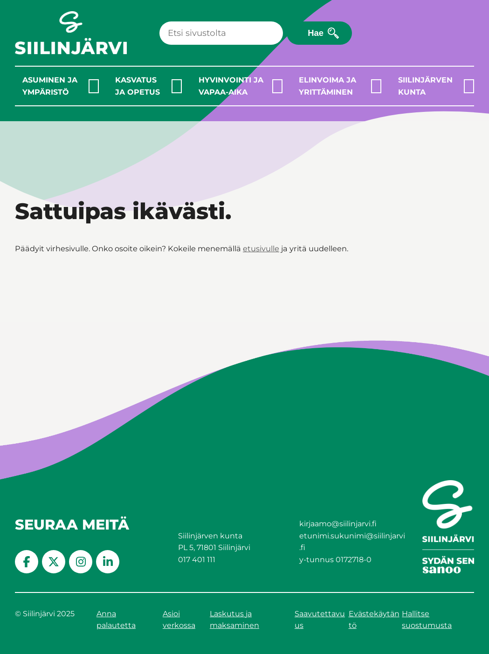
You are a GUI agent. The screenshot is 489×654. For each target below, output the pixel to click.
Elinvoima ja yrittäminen (327, 86)
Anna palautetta (116, 619)
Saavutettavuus (320, 619)
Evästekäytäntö (374, 619)
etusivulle (261, 248)
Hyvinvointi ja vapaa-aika (231, 86)
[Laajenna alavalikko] (94, 86)
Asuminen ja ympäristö (49, 86)
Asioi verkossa (179, 619)
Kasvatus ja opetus (137, 86)
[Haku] (221, 33)
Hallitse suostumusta (427, 619)
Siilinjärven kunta (425, 86)
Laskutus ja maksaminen (234, 619)
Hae (316, 33)
